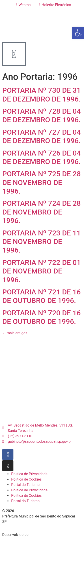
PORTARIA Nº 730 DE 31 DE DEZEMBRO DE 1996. (41, 94)
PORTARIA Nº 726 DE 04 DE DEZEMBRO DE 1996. (41, 157)
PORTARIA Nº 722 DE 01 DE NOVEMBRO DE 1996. (41, 271)
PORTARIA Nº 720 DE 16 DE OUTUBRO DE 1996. (41, 317)
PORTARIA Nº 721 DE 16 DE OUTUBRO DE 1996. (41, 296)
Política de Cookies (26, 479)
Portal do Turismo (25, 485)
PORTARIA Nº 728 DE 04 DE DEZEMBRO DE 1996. (41, 115)
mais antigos (14, 333)
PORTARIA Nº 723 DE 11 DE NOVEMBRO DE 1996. (41, 242)
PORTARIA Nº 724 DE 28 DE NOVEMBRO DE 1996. (41, 212)
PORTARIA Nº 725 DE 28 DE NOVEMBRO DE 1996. (41, 182)
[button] (78, 33)
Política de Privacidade (29, 474)
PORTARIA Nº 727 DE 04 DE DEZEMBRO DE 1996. (41, 136)
